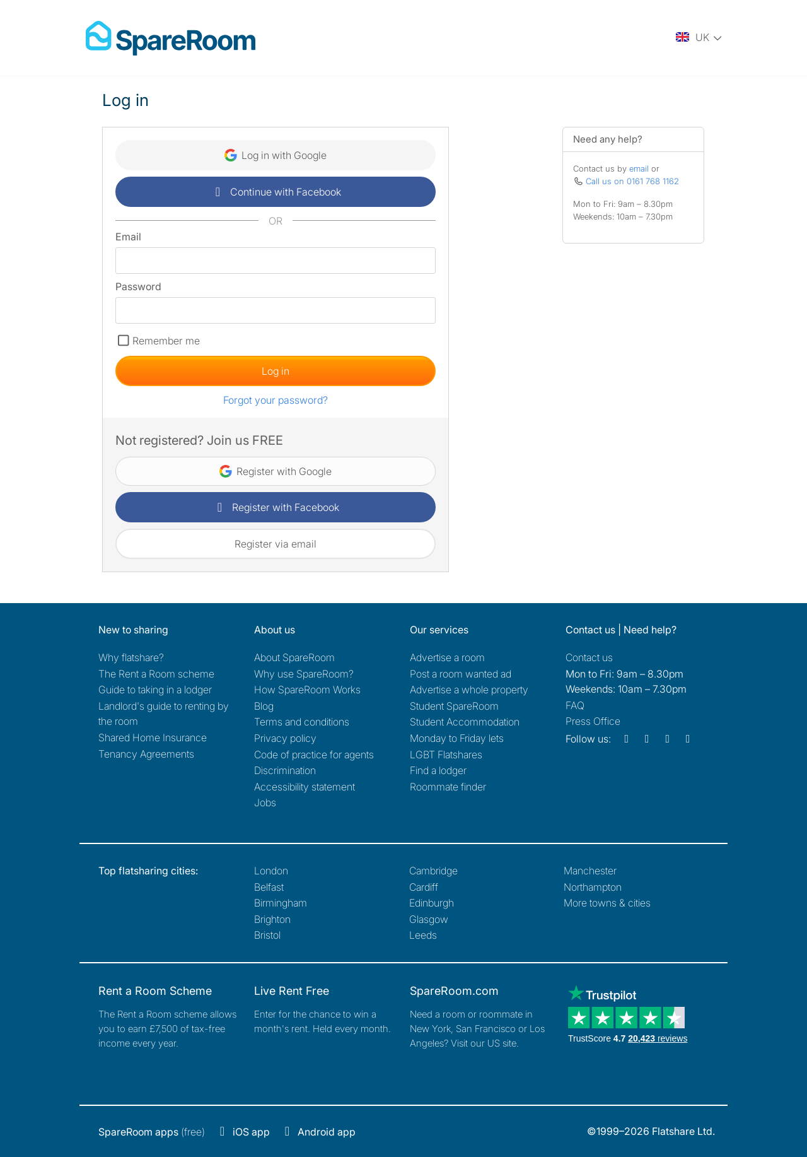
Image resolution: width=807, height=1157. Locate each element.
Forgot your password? (275, 400)
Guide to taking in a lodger (155, 689)
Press (593, 721)
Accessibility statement (304, 786)
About (294, 657)
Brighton (272, 919)
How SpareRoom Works (307, 689)
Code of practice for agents (314, 754)
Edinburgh (431, 902)
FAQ (575, 705)
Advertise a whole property (469, 689)
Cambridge (433, 870)
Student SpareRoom (454, 706)
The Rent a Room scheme (156, 673)
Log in (275, 371)
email (639, 168)
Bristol (267, 935)
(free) (151, 1131)
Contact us (589, 657)
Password (138, 286)
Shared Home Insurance (152, 737)
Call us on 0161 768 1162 (632, 181)
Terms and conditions (301, 721)
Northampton (593, 887)
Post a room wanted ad (460, 673)
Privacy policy (285, 738)
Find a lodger (438, 770)
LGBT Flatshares (446, 754)
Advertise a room (447, 657)
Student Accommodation (465, 721)
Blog (264, 706)
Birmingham (280, 902)
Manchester (590, 870)
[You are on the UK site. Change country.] (699, 37)
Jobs (265, 802)
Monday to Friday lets (457, 738)
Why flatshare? (131, 657)
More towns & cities (607, 902)
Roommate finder (448, 786)
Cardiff (423, 887)
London (271, 870)
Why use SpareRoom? (304, 673)
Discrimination (285, 770)
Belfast (269, 887)
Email (128, 236)
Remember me (166, 340)
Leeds (423, 935)
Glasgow (428, 919)
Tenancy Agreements (146, 754)
